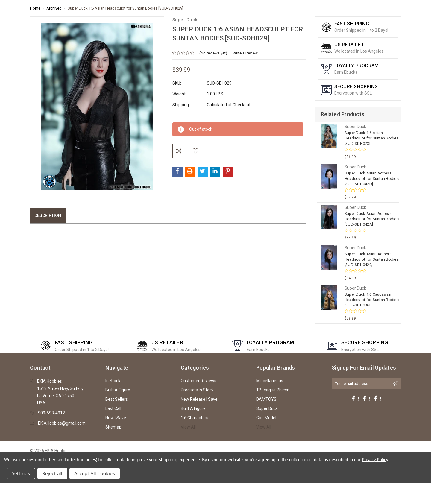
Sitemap (113, 427)
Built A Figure (117, 390)
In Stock (112, 380)
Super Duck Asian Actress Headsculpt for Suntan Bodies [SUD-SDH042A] (372, 219)
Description (47, 215)
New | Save (115, 417)
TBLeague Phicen (272, 390)
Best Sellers (116, 399)
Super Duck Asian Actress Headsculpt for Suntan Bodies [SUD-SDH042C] (372, 259)
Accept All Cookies (94, 473)
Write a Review (245, 53)
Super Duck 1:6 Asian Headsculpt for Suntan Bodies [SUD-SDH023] (372, 138)
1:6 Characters (194, 417)
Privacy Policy (375, 459)
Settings (21, 473)
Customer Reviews (198, 380)
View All (188, 427)
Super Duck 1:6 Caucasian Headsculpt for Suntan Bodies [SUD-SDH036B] (372, 299)
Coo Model (266, 417)
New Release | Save (199, 399)
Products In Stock (197, 390)
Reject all (52, 473)
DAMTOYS (266, 399)
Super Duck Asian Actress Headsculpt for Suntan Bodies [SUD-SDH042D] (372, 178)
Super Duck (267, 408)
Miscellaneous (269, 380)
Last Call (113, 408)
